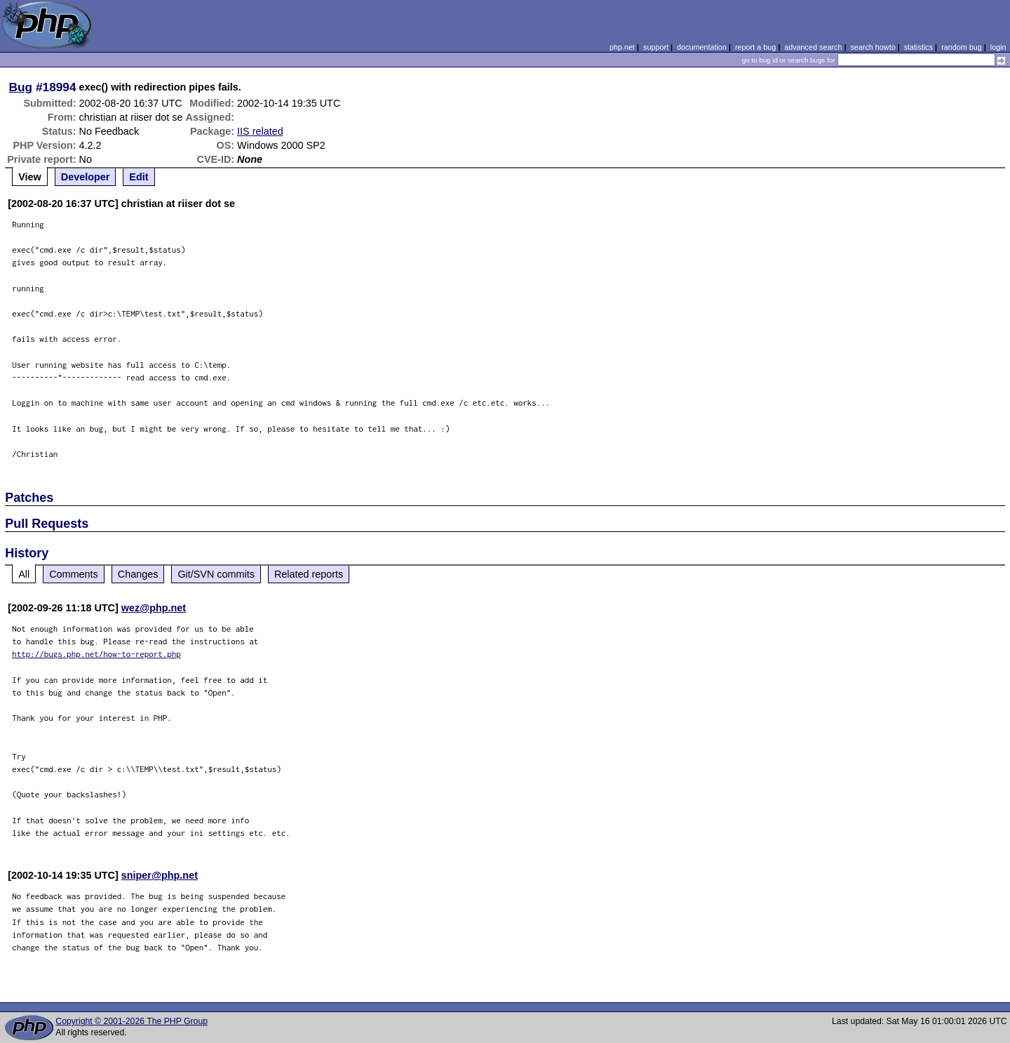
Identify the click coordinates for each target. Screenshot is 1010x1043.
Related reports (308, 574)
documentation (702, 47)
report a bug (755, 47)
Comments (73, 574)
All (23, 574)
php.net (622, 47)
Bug (21, 87)
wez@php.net (153, 607)
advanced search (813, 47)
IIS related (260, 131)
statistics (918, 47)
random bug (961, 47)
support (655, 47)
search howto (872, 47)
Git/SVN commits (216, 574)
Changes (138, 574)
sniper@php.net (159, 875)
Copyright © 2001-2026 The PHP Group (131, 1021)
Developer (85, 176)
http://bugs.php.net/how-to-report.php (96, 653)
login (998, 47)
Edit (138, 176)
